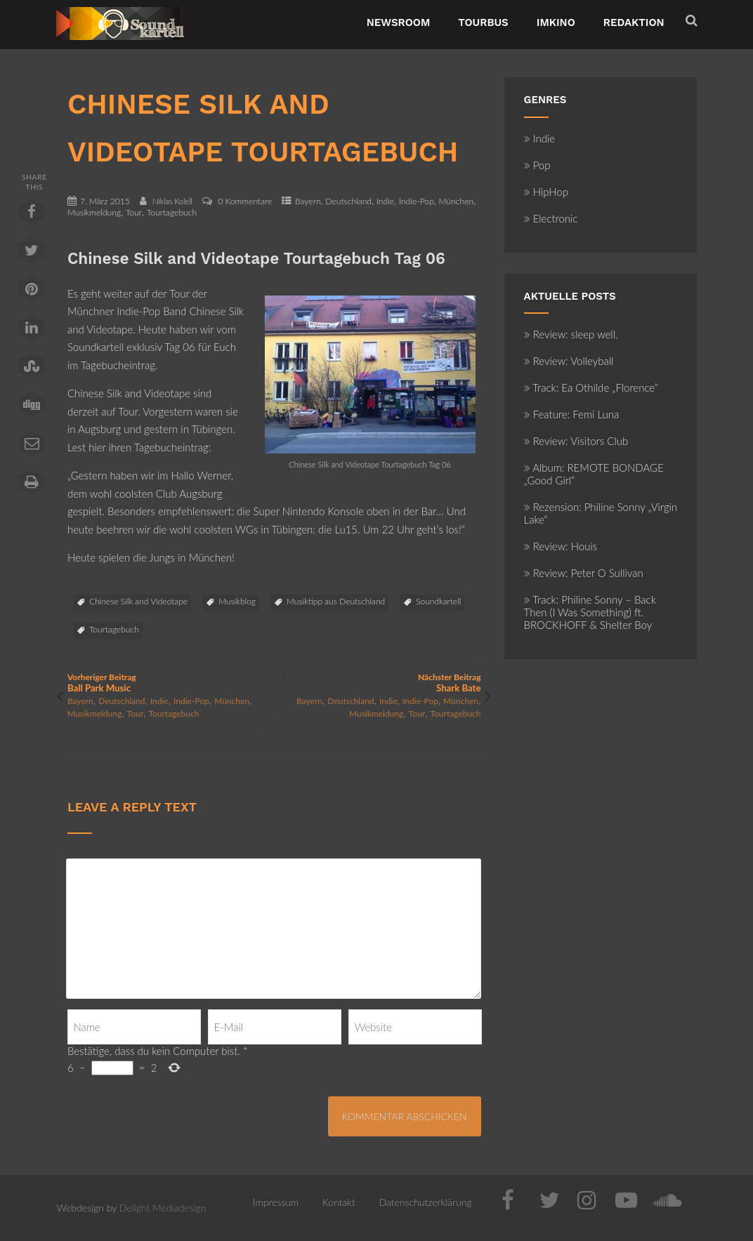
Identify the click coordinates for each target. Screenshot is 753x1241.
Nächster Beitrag (377, 683)
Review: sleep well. (571, 334)
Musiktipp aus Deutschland (336, 601)
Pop (537, 165)
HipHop (546, 191)
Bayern (308, 201)
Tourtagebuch (172, 212)
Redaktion (633, 22)
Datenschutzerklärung (425, 1202)
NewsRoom (399, 22)
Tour (134, 212)
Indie (385, 201)
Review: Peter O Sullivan (583, 572)
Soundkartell (438, 601)
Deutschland (348, 201)
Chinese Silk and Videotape (138, 601)
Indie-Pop (416, 201)
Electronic (551, 218)
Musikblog (237, 601)
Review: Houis (561, 546)
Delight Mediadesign (163, 1208)
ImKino (556, 22)
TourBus (483, 22)
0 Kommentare (245, 201)
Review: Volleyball (569, 360)
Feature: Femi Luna (572, 414)
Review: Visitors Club (576, 440)
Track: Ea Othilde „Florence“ (591, 387)
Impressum (276, 1202)
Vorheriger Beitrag (170, 683)
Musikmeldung (94, 212)
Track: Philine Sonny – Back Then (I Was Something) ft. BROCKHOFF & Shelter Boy (590, 612)
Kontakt (338, 1202)
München (455, 201)
